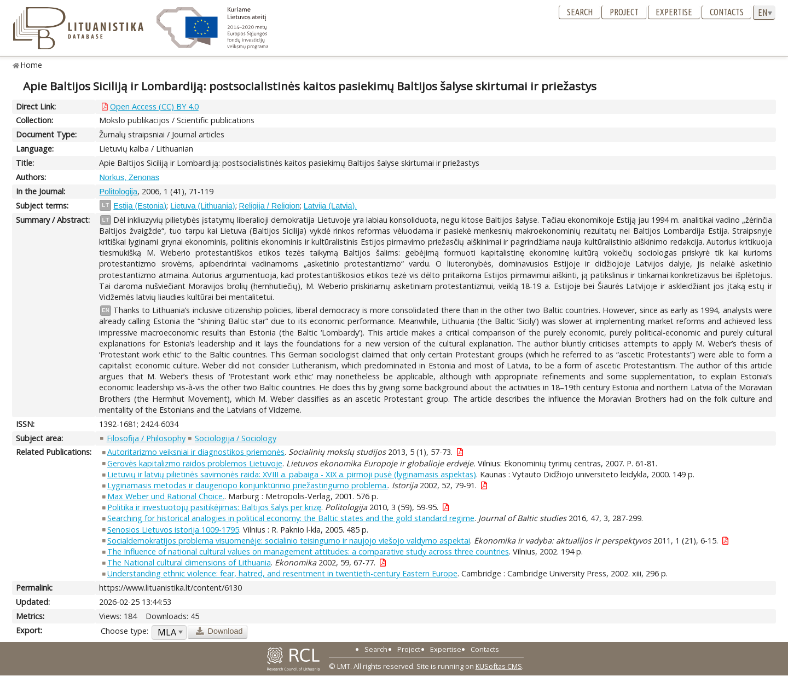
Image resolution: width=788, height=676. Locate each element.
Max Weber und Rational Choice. (165, 496)
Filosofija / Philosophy (146, 438)
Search (580, 12)
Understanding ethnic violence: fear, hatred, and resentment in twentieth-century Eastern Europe (282, 573)
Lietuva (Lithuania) (202, 205)
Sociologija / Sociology (235, 438)
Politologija (118, 191)
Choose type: (124, 631)
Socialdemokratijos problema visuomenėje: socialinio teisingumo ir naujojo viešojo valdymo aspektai (288, 540)
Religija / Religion (269, 205)
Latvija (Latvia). (330, 205)
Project (624, 12)
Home (31, 65)
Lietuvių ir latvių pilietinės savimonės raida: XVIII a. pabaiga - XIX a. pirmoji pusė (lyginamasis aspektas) (291, 474)
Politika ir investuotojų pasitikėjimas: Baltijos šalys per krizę (214, 507)
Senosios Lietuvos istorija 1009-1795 (173, 529)
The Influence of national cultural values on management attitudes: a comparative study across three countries (308, 551)
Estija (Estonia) (139, 205)
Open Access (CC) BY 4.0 (154, 106)
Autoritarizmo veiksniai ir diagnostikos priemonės (196, 452)
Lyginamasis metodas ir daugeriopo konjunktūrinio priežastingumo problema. (247, 485)
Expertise (674, 12)
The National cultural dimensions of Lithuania (189, 562)
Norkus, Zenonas (129, 177)
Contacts (727, 12)
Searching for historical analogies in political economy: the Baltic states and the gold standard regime (290, 518)
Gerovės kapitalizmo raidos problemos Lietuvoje (194, 463)
